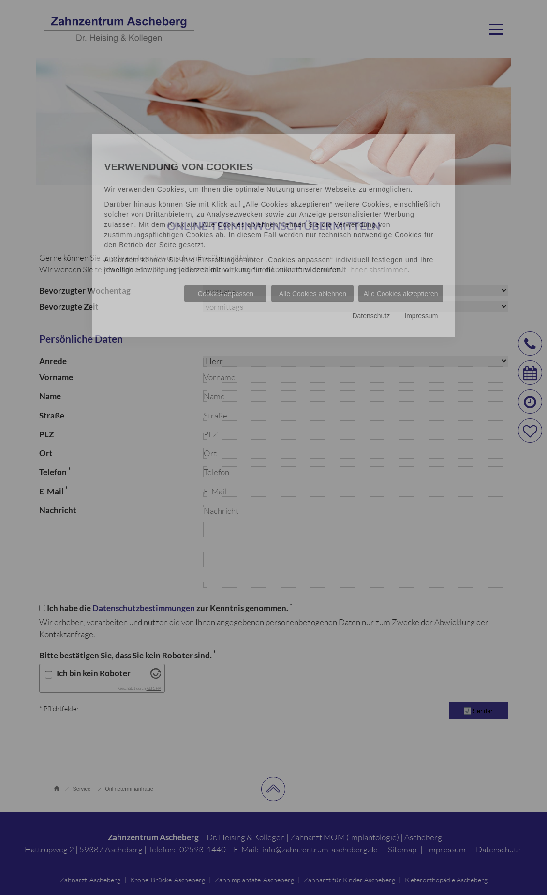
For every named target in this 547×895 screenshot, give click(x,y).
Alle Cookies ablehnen (312, 294)
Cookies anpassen (225, 294)
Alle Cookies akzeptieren (400, 294)
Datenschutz (371, 316)
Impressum (421, 316)
